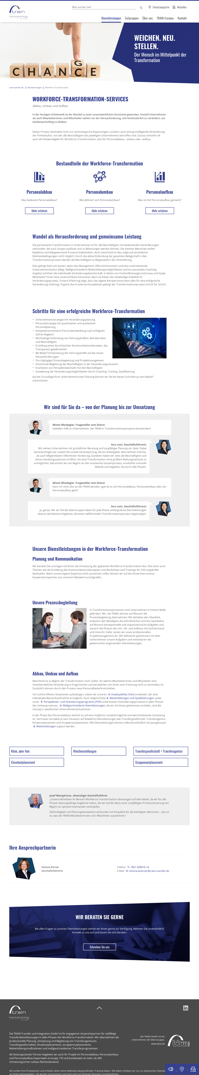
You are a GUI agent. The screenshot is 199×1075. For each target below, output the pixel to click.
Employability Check (123, 694)
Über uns (147, 18)
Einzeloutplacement (23, 762)
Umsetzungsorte (161, 7)
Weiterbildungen (46, 726)
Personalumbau (99, 192)
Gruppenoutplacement (149, 762)
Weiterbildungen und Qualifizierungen (132, 698)
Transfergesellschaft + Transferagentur (159, 751)
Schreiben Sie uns (99, 947)
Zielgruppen (132, 18)
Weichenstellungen (84, 751)
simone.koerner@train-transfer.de (149, 871)
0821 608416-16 (139, 867)
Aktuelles (182, 7)
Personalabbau (39, 192)
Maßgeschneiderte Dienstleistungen (84, 705)
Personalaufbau (159, 192)
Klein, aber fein (20, 751)
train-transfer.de (16, 87)
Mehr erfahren (39, 210)
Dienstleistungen (111, 18)
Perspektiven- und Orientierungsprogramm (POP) (73, 701)
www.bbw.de (158, 1043)
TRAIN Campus (165, 18)
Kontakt (182, 18)
